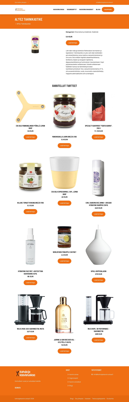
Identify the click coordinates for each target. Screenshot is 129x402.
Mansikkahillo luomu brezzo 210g (64, 137)
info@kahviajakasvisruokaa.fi (104, 2)
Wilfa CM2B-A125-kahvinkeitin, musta (30, 329)
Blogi (98, 9)
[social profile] (28, 2)
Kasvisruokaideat (86, 9)
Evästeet (87, 399)
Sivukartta (110, 399)
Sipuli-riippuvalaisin (98, 271)
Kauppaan (108, 9)
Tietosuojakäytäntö (98, 399)
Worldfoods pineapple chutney (64, 252)
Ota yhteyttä (79, 399)
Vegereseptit (72, 9)
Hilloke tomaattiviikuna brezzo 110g (30, 203)
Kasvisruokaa (58, 9)
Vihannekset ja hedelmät (83, 32)
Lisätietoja (72, 43)
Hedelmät (95, 32)
